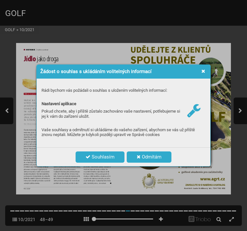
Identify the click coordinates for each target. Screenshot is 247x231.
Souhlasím (100, 157)
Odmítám (149, 157)
